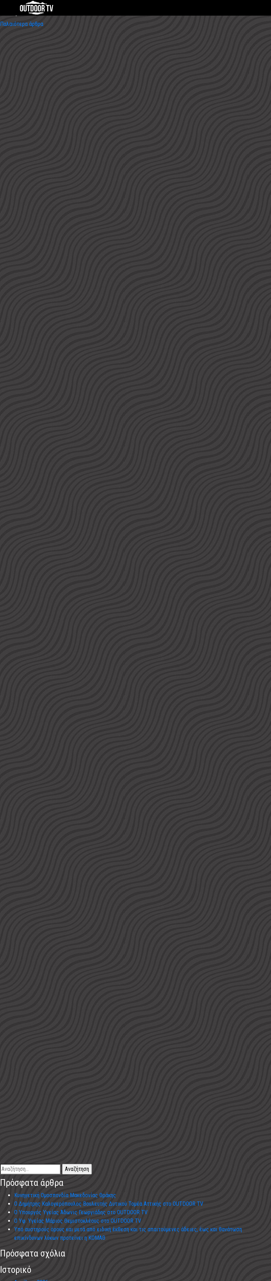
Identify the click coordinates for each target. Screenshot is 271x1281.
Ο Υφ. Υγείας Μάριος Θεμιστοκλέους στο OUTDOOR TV (77, 1220)
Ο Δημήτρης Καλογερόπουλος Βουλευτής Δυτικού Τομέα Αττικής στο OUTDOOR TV (108, 1203)
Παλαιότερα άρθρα (21, 24)
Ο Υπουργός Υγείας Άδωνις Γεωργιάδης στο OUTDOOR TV (81, 1212)
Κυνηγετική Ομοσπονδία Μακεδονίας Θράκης (65, 1195)
